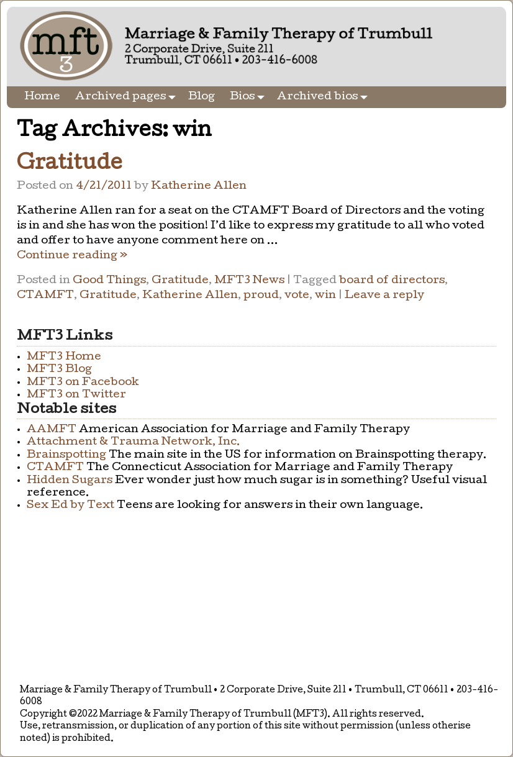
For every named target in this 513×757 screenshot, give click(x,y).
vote (296, 296)
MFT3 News (249, 281)
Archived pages (128, 97)
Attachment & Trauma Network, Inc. (133, 442)
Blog (201, 97)
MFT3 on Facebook (83, 383)
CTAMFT (45, 296)
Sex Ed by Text (70, 506)
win (325, 296)
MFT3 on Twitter (76, 395)
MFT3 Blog (59, 370)
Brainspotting (66, 455)
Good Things (109, 281)
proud (261, 296)
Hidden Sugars (69, 481)
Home (42, 97)
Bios (250, 97)
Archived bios (325, 97)
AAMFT (51, 430)
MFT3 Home (64, 357)
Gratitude (69, 165)
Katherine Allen (190, 296)
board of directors (392, 281)
